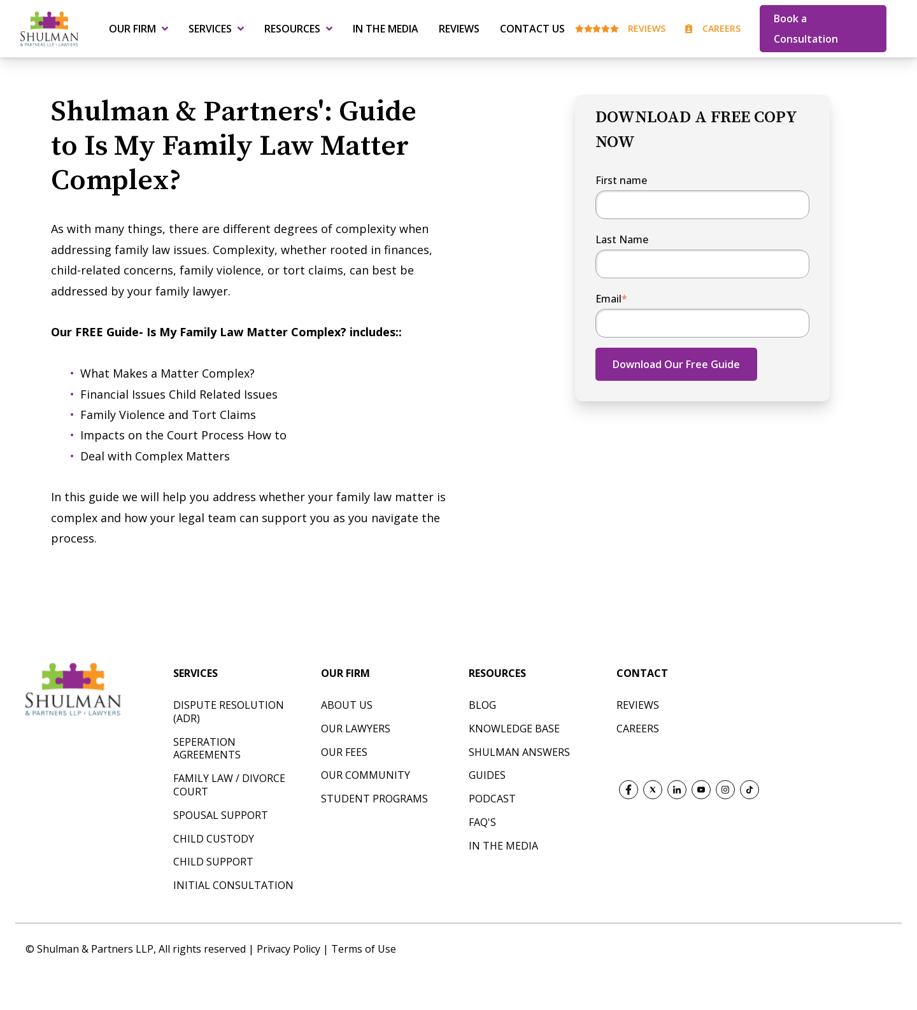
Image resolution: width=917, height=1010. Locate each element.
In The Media (503, 846)
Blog (482, 705)
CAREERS (637, 729)
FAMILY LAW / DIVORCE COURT (229, 785)
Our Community (365, 775)
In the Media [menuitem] (385, 29)
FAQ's (482, 822)
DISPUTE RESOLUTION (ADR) (228, 711)
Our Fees (344, 752)
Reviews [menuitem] (459, 29)
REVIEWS (637, 705)
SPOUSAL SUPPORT (220, 815)
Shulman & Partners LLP (95, 949)
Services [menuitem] (210, 29)
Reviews (620, 28)
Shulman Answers (519, 752)
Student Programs (374, 799)
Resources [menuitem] (292, 29)
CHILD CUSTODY (213, 839)
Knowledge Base (514, 729)
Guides (487, 775)
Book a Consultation (806, 28)
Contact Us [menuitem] (532, 29)
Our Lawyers (355, 729)
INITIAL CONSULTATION (233, 885)
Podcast (492, 799)
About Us (347, 705)
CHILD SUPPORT (213, 862)
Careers (713, 28)
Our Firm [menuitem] (132, 29)
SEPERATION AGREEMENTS (207, 748)
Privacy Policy (290, 949)
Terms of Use (363, 949)
